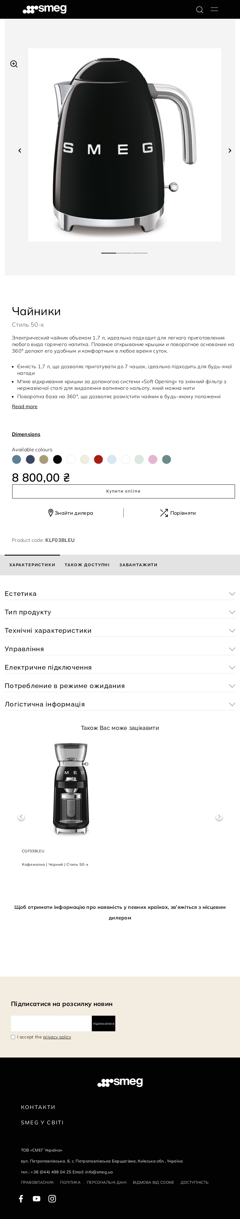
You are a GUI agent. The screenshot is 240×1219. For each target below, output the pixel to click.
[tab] (32, 565)
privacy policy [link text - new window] (57, 1037)
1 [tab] (109, 250)
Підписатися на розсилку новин (61, 1004)
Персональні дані (107, 1182)
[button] (13, 63)
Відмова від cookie (153, 1182)
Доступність (195, 1182)
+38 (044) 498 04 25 (51, 1171)
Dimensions (26, 434)
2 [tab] (124, 250)
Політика (70, 1182)
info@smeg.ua (99, 1171)
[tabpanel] (124, 144)
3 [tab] (140, 250)
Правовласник (37, 1182)
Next (219, 817)
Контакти (38, 1107)
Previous (21, 817)
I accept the (44, 1037)
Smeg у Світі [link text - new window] (42, 1122)
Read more (25, 406)
